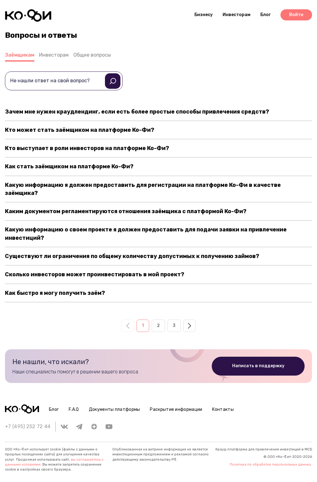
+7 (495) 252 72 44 (27, 426)
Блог (54, 409)
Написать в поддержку (258, 365)
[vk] (64, 426)
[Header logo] (28, 15)
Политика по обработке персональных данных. (271, 465)
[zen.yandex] (94, 426)
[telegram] (79, 426)
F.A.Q (74, 409)
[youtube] (109, 426)
